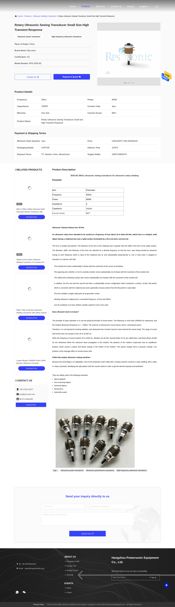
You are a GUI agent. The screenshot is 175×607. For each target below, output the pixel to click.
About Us (100, 6)
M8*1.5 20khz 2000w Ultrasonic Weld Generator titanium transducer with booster (30, 211)
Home (72, 6)
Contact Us (116, 6)
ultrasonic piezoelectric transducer (100, 470)
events (130, 6)
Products (85, 6)
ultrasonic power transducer (72, 470)
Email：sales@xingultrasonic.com (30, 568)
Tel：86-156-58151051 (26, 564)
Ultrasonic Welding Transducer (44, 16)
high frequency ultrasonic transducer (132, 470)
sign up (152, 577)
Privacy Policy (38, 604)
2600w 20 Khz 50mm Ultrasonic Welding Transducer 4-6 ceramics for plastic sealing (30, 262)
